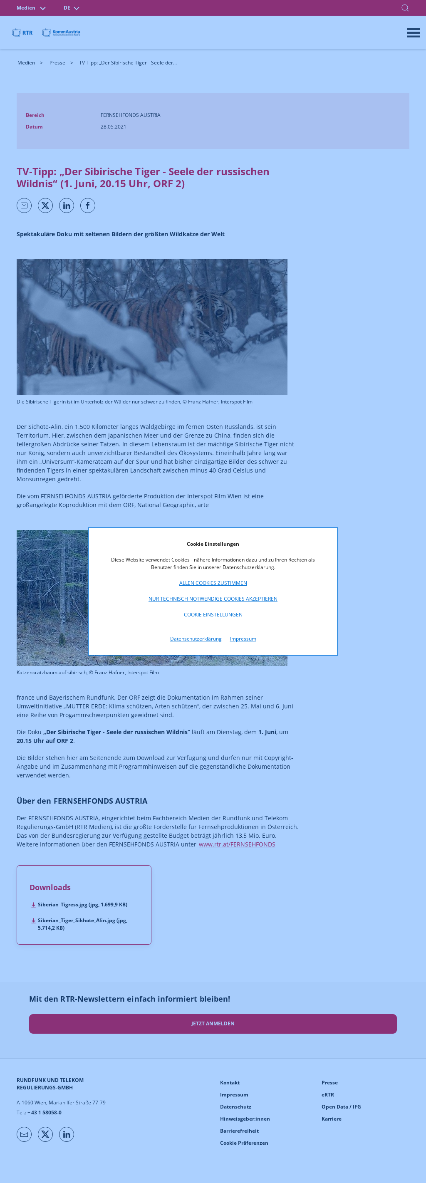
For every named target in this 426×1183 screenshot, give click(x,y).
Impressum (243, 638)
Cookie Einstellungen (213, 614)
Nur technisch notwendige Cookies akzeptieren (213, 598)
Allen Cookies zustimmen (213, 583)
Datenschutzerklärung (196, 638)
